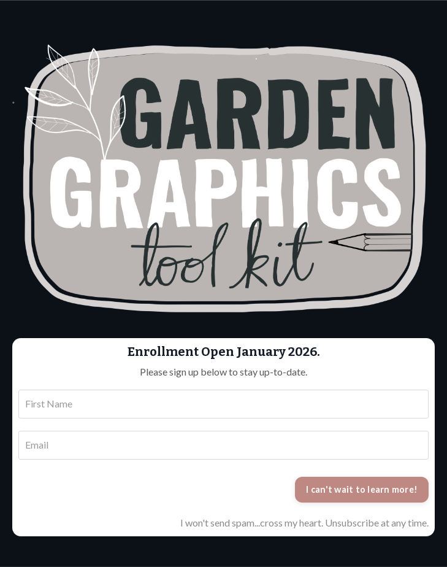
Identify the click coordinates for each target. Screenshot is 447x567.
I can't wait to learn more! (362, 489)
